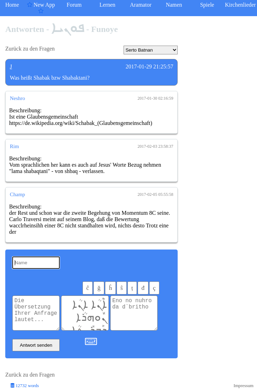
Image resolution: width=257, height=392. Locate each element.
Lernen (107, 5)
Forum (74, 5)
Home (12, 5)
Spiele (207, 5)
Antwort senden (36, 345)
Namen (174, 5)
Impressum (243, 385)
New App (41, 8)
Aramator (140, 5)
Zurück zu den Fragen (30, 49)
